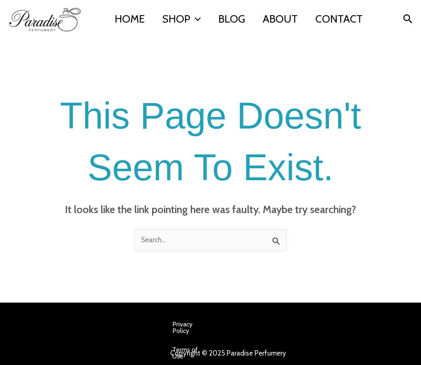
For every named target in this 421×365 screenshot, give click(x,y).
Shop (187, 13)
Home (131, 13)
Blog (241, 13)
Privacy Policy (63, 324)
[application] (201, 13)
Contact (140, 25)
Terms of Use (114, 324)
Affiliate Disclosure (89, 343)
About (293, 13)
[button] (408, 19)
